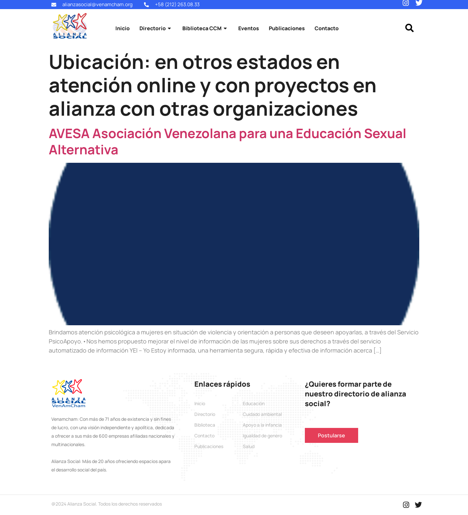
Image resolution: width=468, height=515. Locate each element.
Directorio (156, 28)
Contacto (327, 28)
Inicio (122, 28)
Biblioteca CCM (205, 28)
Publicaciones (287, 28)
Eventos (248, 28)
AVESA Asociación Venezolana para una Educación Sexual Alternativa (227, 141)
